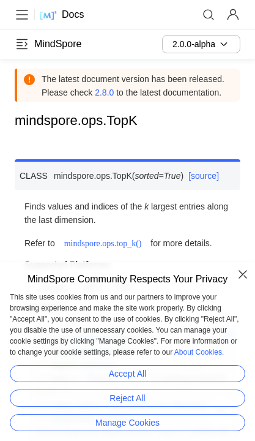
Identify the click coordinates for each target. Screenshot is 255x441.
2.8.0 (104, 92)
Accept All (127, 374)
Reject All (127, 398)
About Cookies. (199, 352)
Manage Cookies (127, 423)
